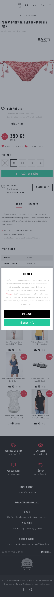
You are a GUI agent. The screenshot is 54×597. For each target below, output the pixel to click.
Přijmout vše (27, 322)
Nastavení (27, 313)
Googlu (9, 294)
